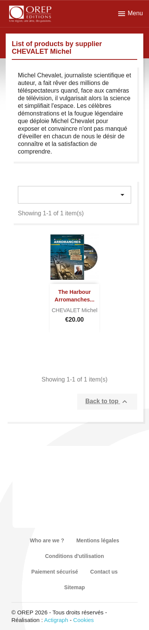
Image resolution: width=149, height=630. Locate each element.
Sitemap (74, 587)
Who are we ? (47, 540)
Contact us (103, 572)
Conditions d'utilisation (74, 556)
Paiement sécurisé (54, 572)
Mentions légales (97, 540)
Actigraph (56, 620)
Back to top (107, 401)
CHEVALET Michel (74, 310)
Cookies (83, 620)
